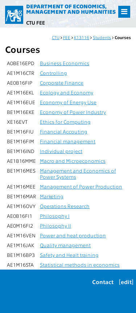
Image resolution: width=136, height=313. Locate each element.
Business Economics (64, 63)
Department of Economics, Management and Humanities (71, 9)
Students (102, 37)
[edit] (126, 281)
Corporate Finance (61, 83)
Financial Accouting (63, 131)
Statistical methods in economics (80, 265)
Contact (103, 281)
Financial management (67, 141)
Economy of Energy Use (68, 102)
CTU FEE (35, 22)
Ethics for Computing (65, 122)
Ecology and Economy (66, 92)
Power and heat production (73, 235)
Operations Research (65, 206)
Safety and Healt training (69, 255)
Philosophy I (55, 216)
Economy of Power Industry (73, 112)
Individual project (61, 151)
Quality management (65, 245)
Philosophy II (55, 226)
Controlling (53, 73)
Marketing (51, 196)
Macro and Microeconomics (73, 161)
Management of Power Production (81, 186)
